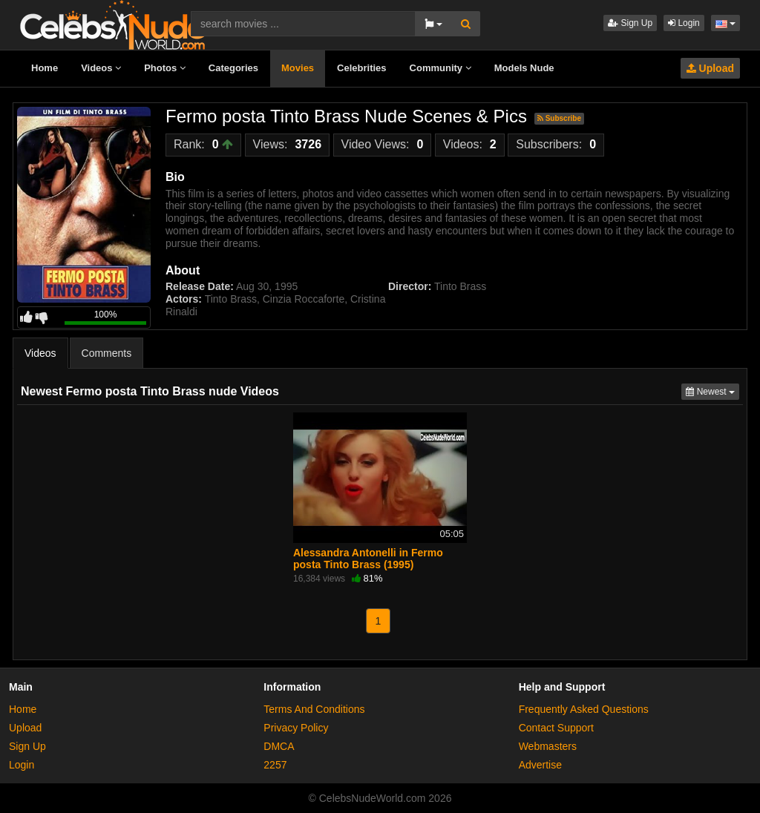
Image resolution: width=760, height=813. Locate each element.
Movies (297, 67)
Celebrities (361, 67)
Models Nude (524, 67)
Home (44, 67)
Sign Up (630, 23)
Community (440, 67)
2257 (274, 765)
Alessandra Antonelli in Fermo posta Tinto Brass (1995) (368, 558)
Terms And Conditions (313, 709)
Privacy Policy (295, 728)
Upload (710, 68)
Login (684, 23)
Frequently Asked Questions (584, 709)
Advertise (540, 765)
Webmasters (548, 746)
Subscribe (559, 118)
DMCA (278, 746)
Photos (165, 67)
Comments (107, 353)
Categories (233, 67)
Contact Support (556, 728)
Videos (101, 67)
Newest (712, 390)
